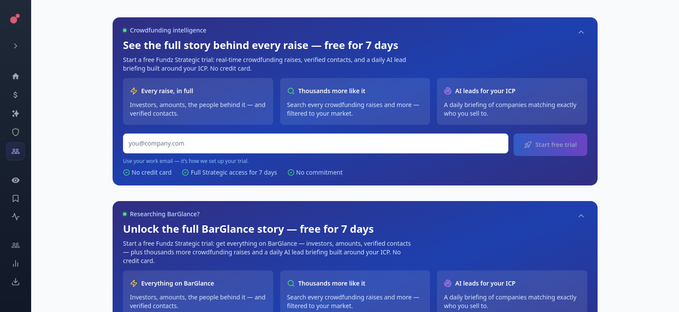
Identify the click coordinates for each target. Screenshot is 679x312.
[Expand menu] (15, 46)
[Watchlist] (15, 180)
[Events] (15, 95)
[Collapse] (581, 32)
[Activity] (15, 216)
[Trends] (15, 263)
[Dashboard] (15, 76)
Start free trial (550, 144)
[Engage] (15, 245)
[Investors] (15, 151)
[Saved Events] (15, 198)
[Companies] (15, 113)
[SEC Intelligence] (15, 132)
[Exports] (15, 281)
